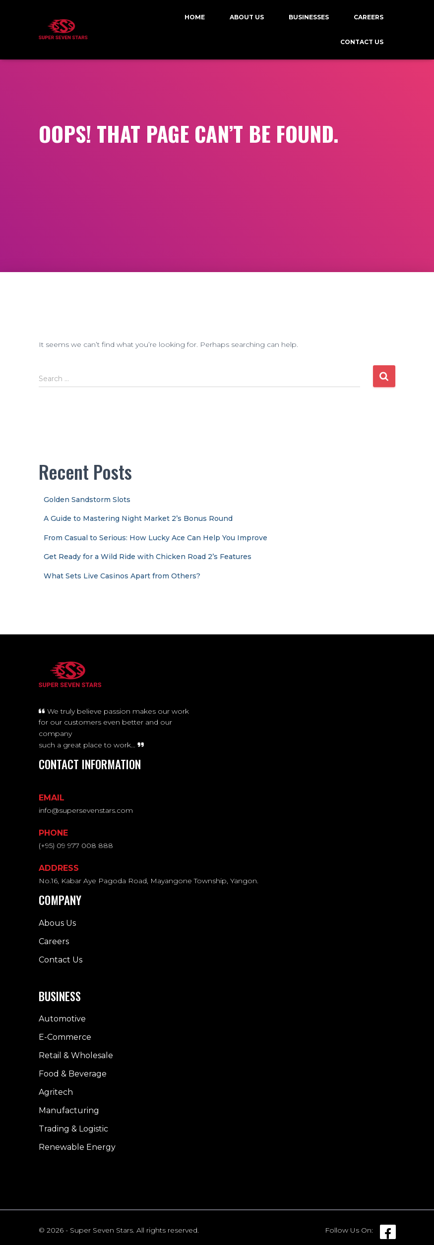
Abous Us (57, 923)
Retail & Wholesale (76, 1055)
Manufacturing (69, 1110)
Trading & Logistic (73, 1128)
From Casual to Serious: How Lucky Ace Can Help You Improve (155, 537)
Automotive (62, 1018)
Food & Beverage (73, 1073)
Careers (368, 17)
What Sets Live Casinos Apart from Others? (122, 575)
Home (195, 17)
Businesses (309, 17)
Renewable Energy (77, 1147)
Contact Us (361, 42)
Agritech (56, 1092)
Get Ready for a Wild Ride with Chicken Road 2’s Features (147, 556)
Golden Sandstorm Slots (87, 499)
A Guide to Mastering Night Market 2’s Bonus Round (138, 518)
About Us (247, 17)
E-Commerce (65, 1037)
